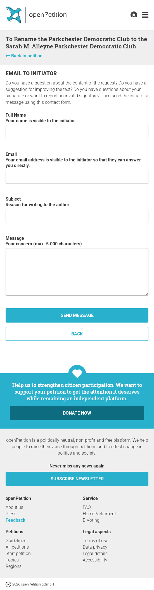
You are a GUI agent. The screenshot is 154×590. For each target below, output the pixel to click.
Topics (12, 560)
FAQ (87, 507)
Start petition (18, 553)
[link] (145, 14)
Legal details (95, 553)
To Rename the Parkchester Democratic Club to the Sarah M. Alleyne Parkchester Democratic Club (76, 42)
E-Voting (91, 520)
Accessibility (95, 560)
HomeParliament (99, 513)
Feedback (15, 520)
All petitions (17, 547)
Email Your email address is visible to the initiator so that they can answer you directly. (77, 168)
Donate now (77, 413)
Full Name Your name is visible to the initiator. (77, 125)
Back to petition (26, 55)
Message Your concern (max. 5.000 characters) (77, 266)
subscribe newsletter (77, 478)
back (77, 334)
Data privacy (95, 547)
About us (14, 507)
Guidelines (16, 540)
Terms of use (95, 540)
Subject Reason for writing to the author (77, 209)
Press (11, 513)
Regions (14, 566)
